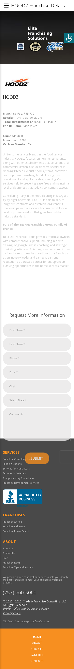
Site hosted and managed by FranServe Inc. (26, 621)
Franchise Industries (14, 526)
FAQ (5, 558)
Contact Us (9, 553)
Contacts (37, 661)
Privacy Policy (12, 613)
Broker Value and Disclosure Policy (26, 608)
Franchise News (11, 562)
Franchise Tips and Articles (18, 567)
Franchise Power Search (16, 531)
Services (37, 649)
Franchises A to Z (12, 521)
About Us (8, 548)
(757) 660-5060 (19, 592)
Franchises (37, 655)
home (37, 636)
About (37, 643)
